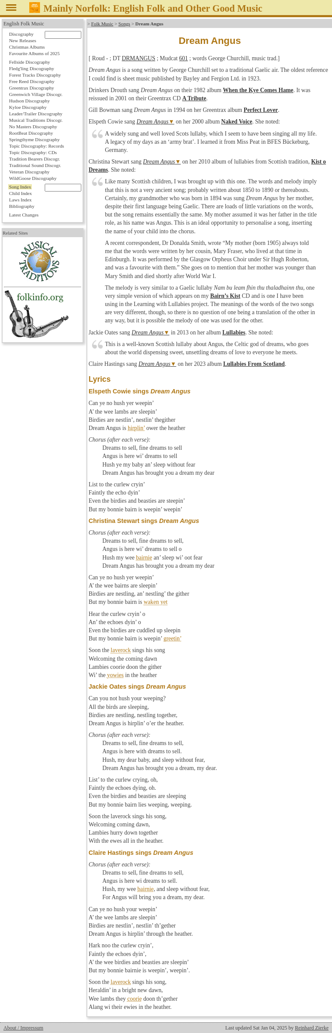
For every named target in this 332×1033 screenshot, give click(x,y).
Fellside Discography (29, 62)
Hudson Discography (29, 100)
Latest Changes (24, 214)
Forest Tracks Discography (35, 74)
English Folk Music (23, 24)
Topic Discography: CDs (33, 152)
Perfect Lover (261, 110)
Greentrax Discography (31, 87)
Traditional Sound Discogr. (35, 165)
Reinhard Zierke (312, 1028)
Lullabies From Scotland (254, 364)
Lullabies (234, 332)
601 (183, 58)
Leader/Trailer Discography (35, 113)
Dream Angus (152, 121)
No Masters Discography (33, 126)
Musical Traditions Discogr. (36, 120)
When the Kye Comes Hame (258, 90)
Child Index (20, 193)
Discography (21, 34)
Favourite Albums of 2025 (34, 53)
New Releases (22, 40)
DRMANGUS (138, 58)
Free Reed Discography (32, 81)
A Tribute (194, 98)
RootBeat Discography (31, 133)
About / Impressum (23, 1028)
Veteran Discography (29, 171)
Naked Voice (236, 121)
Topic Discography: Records (36, 145)
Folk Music (102, 23)
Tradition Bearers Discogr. (34, 158)
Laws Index (20, 199)
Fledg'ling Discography (31, 68)
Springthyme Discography (34, 139)
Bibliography (21, 206)
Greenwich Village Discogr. (35, 94)
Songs (124, 23)
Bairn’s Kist (225, 296)
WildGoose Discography (32, 178)
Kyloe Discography (27, 107)
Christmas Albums (27, 46)
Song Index (20, 186)
